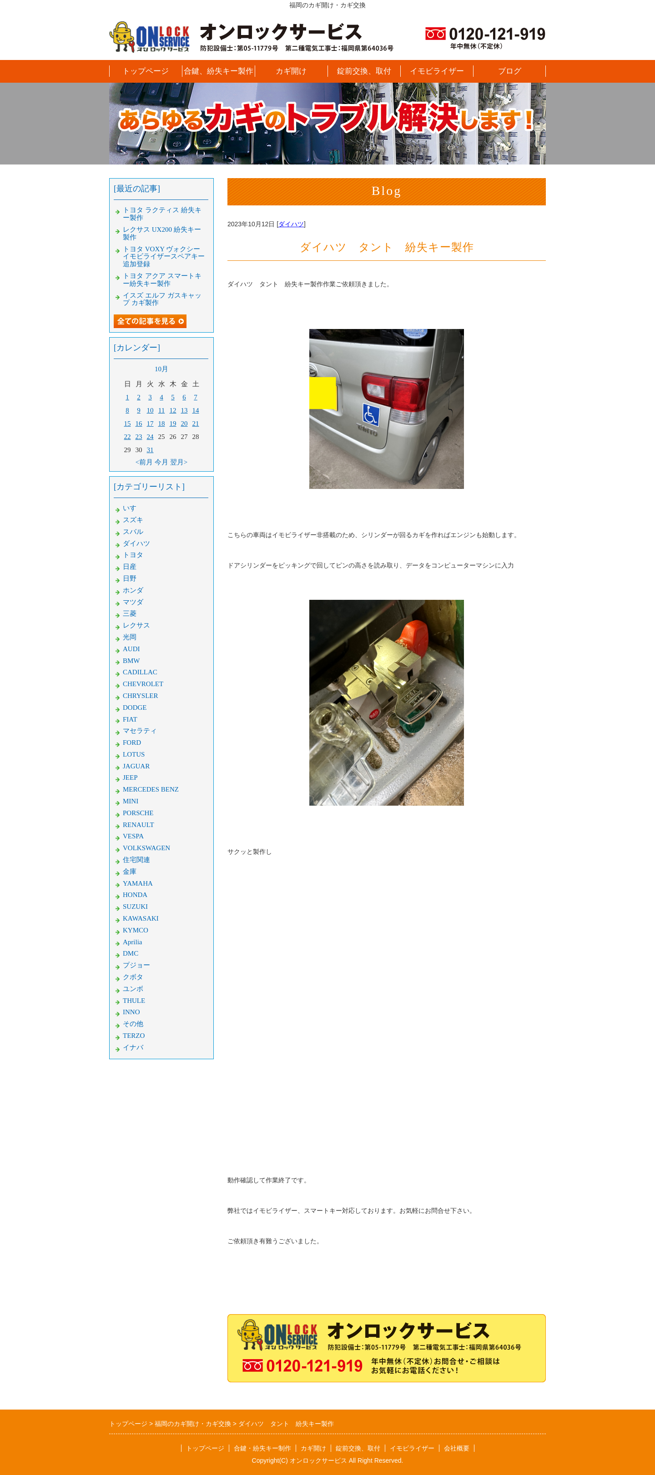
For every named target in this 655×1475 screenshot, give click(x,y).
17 (150, 423)
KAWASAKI (141, 918)
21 (195, 423)
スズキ (133, 519)
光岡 (129, 637)
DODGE (135, 707)
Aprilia (132, 942)
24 (150, 436)
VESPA (133, 836)
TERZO (134, 1035)
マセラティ (140, 730)
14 (195, 410)
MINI (130, 801)
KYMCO (135, 930)
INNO (131, 1012)
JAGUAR (136, 766)
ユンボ (133, 988)
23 (139, 436)
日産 (129, 566)
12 (173, 410)
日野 (129, 578)
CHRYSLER (140, 695)
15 (127, 423)
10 (150, 410)
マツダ (133, 602)
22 (127, 436)
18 (161, 423)
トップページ (145, 71)
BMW (131, 660)
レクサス (136, 625)
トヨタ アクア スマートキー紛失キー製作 (162, 279)
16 (139, 423)
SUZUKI (135, 906)
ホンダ (133, 590)
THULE (134, 1000)
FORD (132, 742)
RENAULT (138, 824)
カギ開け (291, 71)
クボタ (133, 977)
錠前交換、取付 (364, 71)
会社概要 (456, 1448)
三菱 (129, 613)
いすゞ (133, 508)
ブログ (509, 71)
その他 (133, 1023)
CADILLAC (140, 672)
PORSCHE (138, 813)
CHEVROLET (143, 684)
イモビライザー (437, 71)
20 (184, 423)
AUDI (131, 649)
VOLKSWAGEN (146, 848)
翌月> (178, 462)
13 (184, 410)
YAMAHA (138, 883)
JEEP (130, 777)
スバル (133, 531)
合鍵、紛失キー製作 (218, 71)
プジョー (136, 965)
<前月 (144, 462)
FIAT (130, 719)
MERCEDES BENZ (151, 789)
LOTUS (134, 754)
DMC (130, 953)
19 (173, 423)
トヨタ (133, 554)
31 (150, 449)
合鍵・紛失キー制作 (262, 1448)
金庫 (129, 871)
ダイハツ (291, 224)
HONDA (135, 894)
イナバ (133, 1047)
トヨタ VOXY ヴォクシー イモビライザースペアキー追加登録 (164, 256)
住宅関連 (136, 859)
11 (161, 410)
